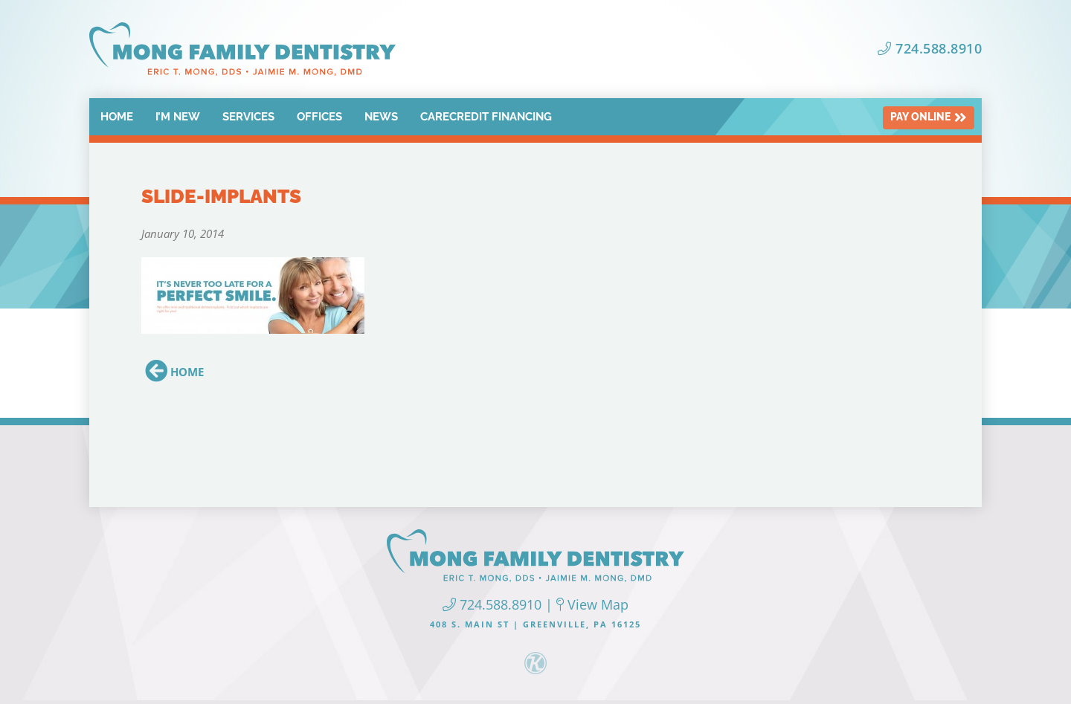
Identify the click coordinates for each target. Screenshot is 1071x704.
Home (116, 116)
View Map (592, 604)
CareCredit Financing (486, 116)
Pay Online (928, 118)
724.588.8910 (930, 48)
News (381, 116)
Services (248, 116)
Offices (319, 116)
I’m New (177, 116)
